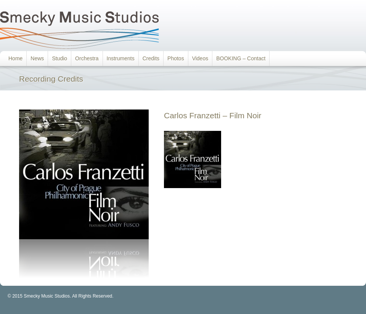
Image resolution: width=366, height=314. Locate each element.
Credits (151, 58)
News (37, 58)
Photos (175, 58)
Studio (59, 58)
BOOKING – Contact (240, 58)
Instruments (121, 58)
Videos (200, 58)
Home (15, 58)
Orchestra (86, 58)
